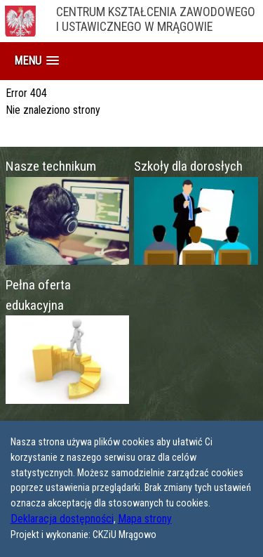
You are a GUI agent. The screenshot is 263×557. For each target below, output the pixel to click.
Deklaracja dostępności (62, 518)
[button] (36, 60)
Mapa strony (145, 518)
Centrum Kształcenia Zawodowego (159, 20)
